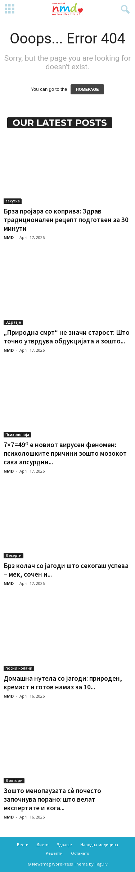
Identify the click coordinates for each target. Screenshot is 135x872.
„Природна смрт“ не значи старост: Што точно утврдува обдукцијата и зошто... (67, 336)
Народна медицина (99, 844)
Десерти (13, 555)
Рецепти (54, 853)
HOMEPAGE (87, 89)
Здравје (13, 322)
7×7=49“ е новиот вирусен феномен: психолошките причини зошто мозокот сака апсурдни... (65, 453)
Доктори (14, 780)
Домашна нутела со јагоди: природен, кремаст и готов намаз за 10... (63, 682)
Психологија (17, 434)
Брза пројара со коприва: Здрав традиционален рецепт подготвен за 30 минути (66, 220)
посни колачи (18, 668)
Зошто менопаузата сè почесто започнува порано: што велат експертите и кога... (52, 799)
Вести (22, 844)
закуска (12, 200)
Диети (43, 844)
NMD (9, 237)
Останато (80, 853)
